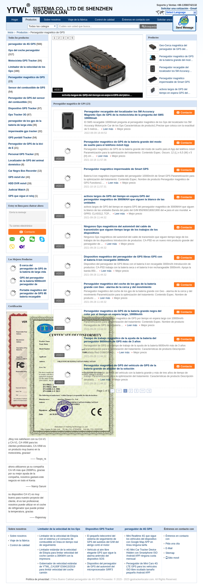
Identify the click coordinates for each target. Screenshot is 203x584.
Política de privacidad (37, 579)
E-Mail (168, 548)
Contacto (27, 231)
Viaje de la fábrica (77, 19)
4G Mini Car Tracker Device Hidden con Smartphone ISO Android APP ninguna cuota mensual (141, 554)
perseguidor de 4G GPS (22, 44)
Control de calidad (104, 19)
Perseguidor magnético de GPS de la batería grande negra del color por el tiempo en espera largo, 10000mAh (122, 312)
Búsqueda (150, 26)
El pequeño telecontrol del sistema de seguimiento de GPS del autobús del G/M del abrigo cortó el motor (103, 540)
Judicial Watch (16, 189)
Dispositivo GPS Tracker (22, 108)
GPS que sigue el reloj (21, 196)
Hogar (14, 19)
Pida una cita (172, 543)
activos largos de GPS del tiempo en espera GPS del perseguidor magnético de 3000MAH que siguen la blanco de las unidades (97, 95)
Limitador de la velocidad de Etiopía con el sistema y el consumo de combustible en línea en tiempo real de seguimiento (58, 540)
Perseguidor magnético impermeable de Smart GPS (174, 80)
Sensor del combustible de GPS (26, 87)
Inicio (10, 32)
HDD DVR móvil (17, 183)
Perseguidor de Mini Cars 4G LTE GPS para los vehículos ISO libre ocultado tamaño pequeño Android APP (142, 568)
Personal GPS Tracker (21, 154)
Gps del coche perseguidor (24, 50)
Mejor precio (124, 129)
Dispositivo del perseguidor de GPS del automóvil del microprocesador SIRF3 (101, 566)
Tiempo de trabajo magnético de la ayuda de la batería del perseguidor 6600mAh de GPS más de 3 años (120, 340)
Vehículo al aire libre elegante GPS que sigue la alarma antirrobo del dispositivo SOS (101, 554)
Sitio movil (172, 557)
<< (119, 390)
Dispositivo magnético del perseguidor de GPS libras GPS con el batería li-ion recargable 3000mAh (123, 258)
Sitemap (169, 553)
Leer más (108, 129)
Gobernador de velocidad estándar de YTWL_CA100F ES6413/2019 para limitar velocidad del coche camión (58, 568)
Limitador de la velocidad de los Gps (59, 529)
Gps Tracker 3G (17, 114)
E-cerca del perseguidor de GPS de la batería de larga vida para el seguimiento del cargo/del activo (33, 272)
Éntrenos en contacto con (136, 19)
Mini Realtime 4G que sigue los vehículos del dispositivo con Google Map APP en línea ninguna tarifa (141, 540)
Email (193, 8)
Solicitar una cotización (174, 8)
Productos (31, 19)
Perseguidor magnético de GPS (26, 77)
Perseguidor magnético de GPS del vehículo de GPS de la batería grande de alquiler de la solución (120, 367)
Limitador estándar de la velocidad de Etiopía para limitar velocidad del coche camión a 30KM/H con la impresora (58, 554)
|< (112, 390)
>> (142, 390)
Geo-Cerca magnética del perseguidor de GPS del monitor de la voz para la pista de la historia (175, 47)
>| (149, 390)
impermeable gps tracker (22, 131)
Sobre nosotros (52, 19)
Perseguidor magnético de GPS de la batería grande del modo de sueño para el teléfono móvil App (176, 58)
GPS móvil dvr (16, 177)
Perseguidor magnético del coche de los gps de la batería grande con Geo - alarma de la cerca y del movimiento (120, 285)
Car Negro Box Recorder (22, 170)
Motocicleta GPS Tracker (22, 60)
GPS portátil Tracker (20, 137)
